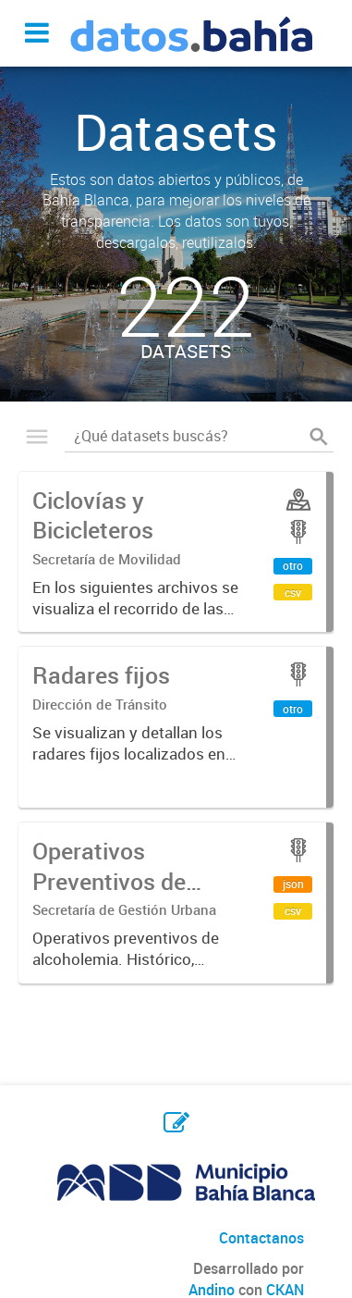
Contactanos (261, 1238)
